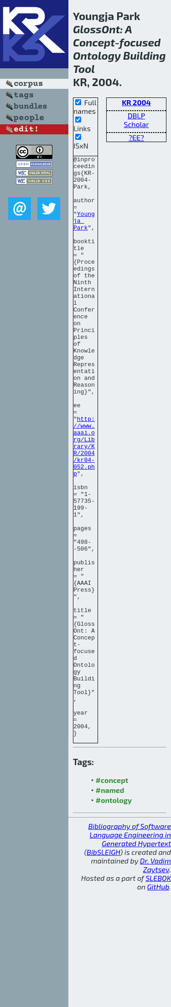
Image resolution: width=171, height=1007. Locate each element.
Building (144, 55)
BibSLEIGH (103, 968)
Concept (94, 42)
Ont (111, 29)
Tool (84, 68)
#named (110, 906)
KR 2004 (136, 102)
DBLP (136, 115)
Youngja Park (84, 234)
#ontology (114, 916)
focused (140, 42)
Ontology (97, 55)
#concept (112, 896)
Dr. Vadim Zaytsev (155, 981)
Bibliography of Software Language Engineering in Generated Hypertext (129, 951)
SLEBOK (158, 994)
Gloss (87, 29)
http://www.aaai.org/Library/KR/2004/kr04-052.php (84, 505)
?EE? (136, 137)
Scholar (136, 124)
